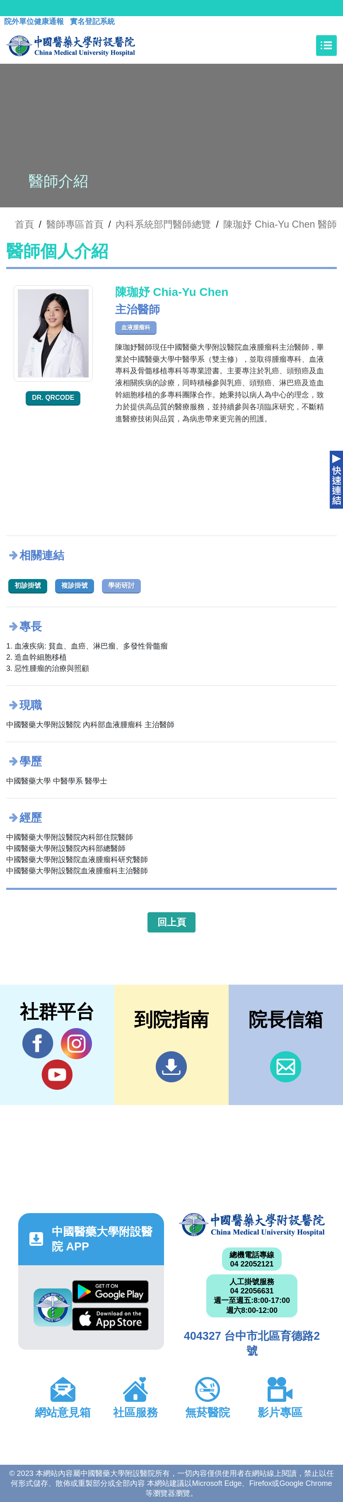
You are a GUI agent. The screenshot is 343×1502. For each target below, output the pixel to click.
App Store (110, 1319)
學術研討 (121, 585)
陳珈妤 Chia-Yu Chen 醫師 (280, 224)
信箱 (285, 1066)
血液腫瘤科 (135, 327)
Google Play (110, 1291)
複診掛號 (74, 585)
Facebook (37, 1043)
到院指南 (171, 1066)
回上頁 (171, 922)
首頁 (24, 224)
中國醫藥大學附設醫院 (252, 1225)
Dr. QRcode (53, 397)
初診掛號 (27, 585)
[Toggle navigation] (326, 45)
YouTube (56, 1074)
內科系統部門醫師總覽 (163, 224)
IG (76, 1043)
